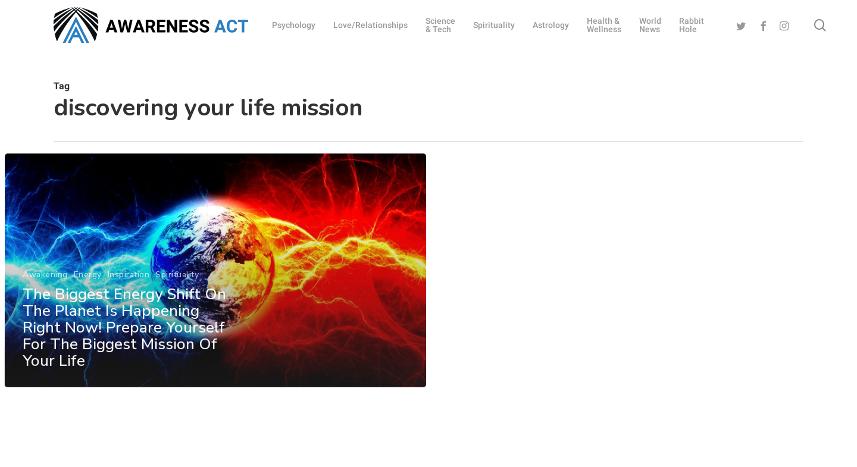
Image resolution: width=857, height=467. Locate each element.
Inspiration (128, 290)
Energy (87, 290)
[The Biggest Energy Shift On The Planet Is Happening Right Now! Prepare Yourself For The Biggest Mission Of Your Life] (215, 287)
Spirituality (177, 290)
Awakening (45, 290)
